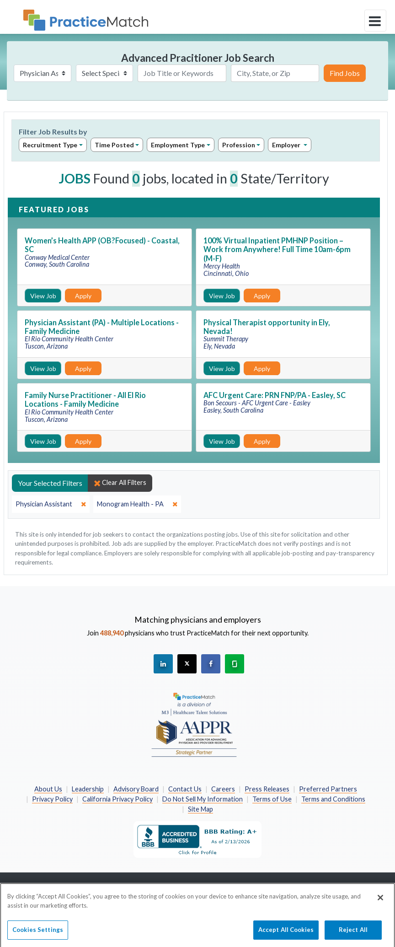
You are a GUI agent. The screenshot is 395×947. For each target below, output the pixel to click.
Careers (223, 789)
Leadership (88, 789)
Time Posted (114, 145)
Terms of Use (272, 799)
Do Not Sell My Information (202, 799)
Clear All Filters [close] (120, 483)
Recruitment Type (50, 145)
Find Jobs (345, 73)
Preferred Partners (328, 789)
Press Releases (267, 789)
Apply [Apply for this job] (83, 296)
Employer (287, 145)
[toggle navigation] (375, 21)
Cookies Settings (37, 933)
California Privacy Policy (117, 799)
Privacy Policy (52, 799)
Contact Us (185, 789)
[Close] (380, 902)
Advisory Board (136, 789)
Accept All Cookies (286, 933)
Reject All (353, 933)
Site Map (200, 809)
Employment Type (178, 145)
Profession (238, 145)
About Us (48, 789)
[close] (51, 504)
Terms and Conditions (333, 799)
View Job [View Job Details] (43, 296)
